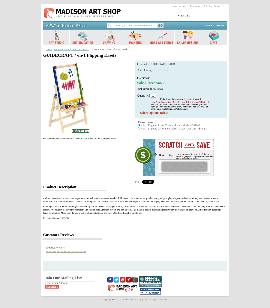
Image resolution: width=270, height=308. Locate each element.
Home (175, 6)
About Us (183, 6)
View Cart (184, 15)
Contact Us (219, 6)
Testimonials (196, 6)
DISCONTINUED (80, 49)
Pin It (138, 181)
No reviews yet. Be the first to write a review (66, 251)
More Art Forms (62, 49)
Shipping (208, 6)
